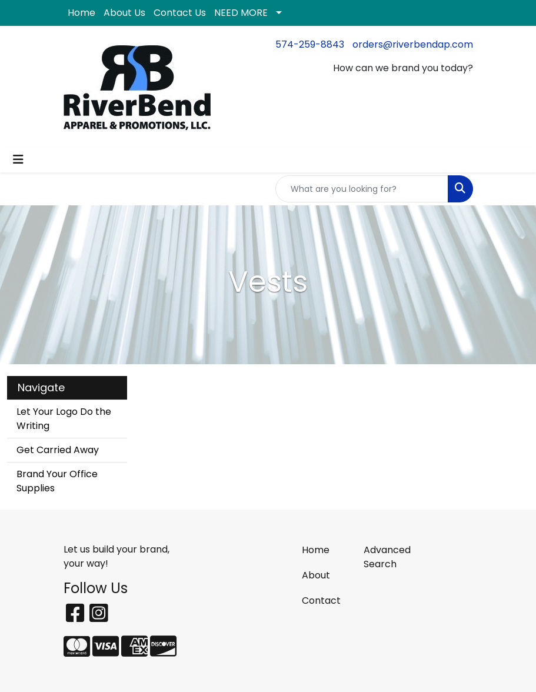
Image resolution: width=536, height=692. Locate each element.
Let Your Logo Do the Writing (63, 418)
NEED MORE (241, 12)
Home (81, 12)
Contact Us (180, 12)
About (316, 575)
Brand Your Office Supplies (57, 481)
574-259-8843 (309, 44)
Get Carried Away (57, 450)
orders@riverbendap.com (412, 44)
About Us (124, 12)
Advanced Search (387, 557)
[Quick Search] (361, 188)
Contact (321, 600)
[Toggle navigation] (18, 159)
